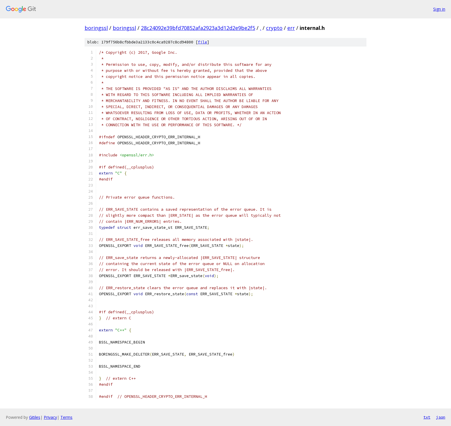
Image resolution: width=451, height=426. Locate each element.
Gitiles (34, 417)
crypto (274, 27)
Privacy (50, 417)
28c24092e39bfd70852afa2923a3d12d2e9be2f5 (198, 27)
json (440, 417)
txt (426, 417)
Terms (66, 417)
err (291, 27)
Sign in (439, 9)
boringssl (96, 27)
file (202, 42)
